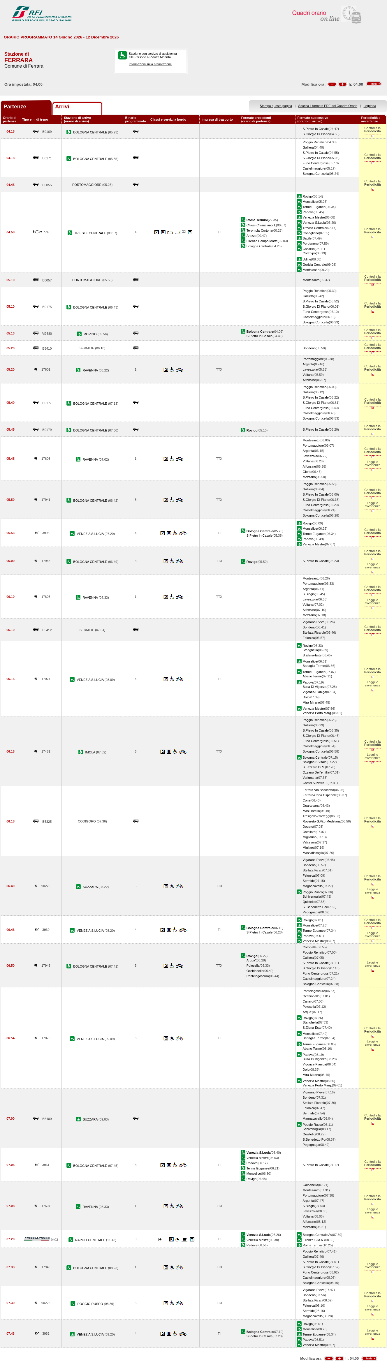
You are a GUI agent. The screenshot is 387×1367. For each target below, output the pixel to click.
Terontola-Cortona (259, 230)
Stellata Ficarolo (314, 632)
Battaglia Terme (314, 665)
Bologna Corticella (316, 173)
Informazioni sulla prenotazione (150, 64)
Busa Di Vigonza (315, 686)
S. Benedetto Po (314, 907)
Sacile (307, 238)
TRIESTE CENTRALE (90, 233)
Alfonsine (309, 380)
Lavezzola (310, 369)
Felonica (309, 638)
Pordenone (311, 243)
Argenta (308, 364)
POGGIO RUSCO (90, 1304)
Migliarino (309, 837)
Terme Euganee (314, 207)
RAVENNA (90, 370)
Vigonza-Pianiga (314, 692)
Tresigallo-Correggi (316, 816)
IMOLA (90, 752)
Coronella (309, 947)
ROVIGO (90, 334)
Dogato (308, 826)
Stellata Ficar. (312, 870)
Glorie (307, 471)
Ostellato (309, 832)
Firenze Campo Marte (262, 241)
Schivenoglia (312, 896)
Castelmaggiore (314, 168)
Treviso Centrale (314, 228)
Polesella (253, 965)
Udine (307, 259)
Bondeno (309, 348)
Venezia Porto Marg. (317, 713)
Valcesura (310, 842)
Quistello (309, 901)
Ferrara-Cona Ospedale (320, 795)
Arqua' (251, 960)
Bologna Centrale (259, 246)
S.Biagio (309, 594)
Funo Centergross (316, 163)
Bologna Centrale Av (317, 1234)
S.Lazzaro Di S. (314, 767)
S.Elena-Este (312, 655)
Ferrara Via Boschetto (318, 790)
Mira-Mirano (311, 702)
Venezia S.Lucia (314, 222)
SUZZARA (90, 887)
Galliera (308, 147)
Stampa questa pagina (276, 106)
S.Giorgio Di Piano (316, 134)
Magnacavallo (313, 886)
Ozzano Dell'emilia (316, 772)
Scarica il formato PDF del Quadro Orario (328, 106)
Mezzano (309, 477)
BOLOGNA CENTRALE (90, 132)
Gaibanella (310, 1185)
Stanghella (310, 650)
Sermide (309, 880)
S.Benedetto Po (314, 1139)
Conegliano (311, 233)
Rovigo (308, 196)
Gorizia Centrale (314, 264)
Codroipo (309, 253)
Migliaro (308, 847)
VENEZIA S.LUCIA (90, 533)
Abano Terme (312, 676)
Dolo (306, 697)
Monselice (310, 201)
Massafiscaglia (313, 853)
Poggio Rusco (313, 892)
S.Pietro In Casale (316, 129)
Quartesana (311, 805)
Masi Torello (311, 811)
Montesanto (311, 280)
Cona (306, 800)
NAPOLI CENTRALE (90, 1240)
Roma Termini (313, 1245)
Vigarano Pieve (314, 622)
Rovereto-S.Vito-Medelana (322, 821)
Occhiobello (255, 971)
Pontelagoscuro (258, 976)
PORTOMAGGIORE (87, 184)
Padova (308, 212)
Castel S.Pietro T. (315, 783)
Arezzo (251, 235)
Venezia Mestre (314, 217)
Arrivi (62, 106)
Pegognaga (311, 912)
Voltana (308, 374)
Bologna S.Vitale (315, 762)
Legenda (370, 106)
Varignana (310, 777)
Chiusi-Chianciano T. (261, 225)
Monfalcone (311, 270)
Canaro (308, 1001)
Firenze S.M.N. (313, 1240)
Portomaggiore (313, 359)
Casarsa (309, 249)
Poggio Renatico (314, 142)
